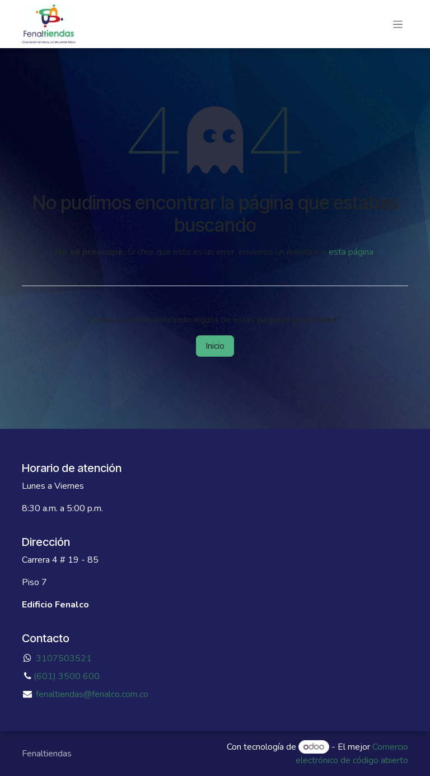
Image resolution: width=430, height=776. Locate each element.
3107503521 (64, 658)
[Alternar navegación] (397, 24)
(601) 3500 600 (67, 676)
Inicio (215, 346)
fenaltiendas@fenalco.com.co (92, 694)
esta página (351, 252)
